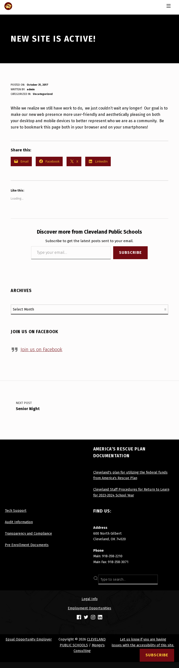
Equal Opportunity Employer (29, 639)
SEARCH (169, 579)
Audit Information (19, 522)
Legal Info (90, 599)
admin (31, 89)
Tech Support (15, 510)
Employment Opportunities (89, 608)
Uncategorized (42, 94)
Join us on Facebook (35, 331)
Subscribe (130, 252)
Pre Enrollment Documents (27, 545)
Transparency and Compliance (28, 533)
